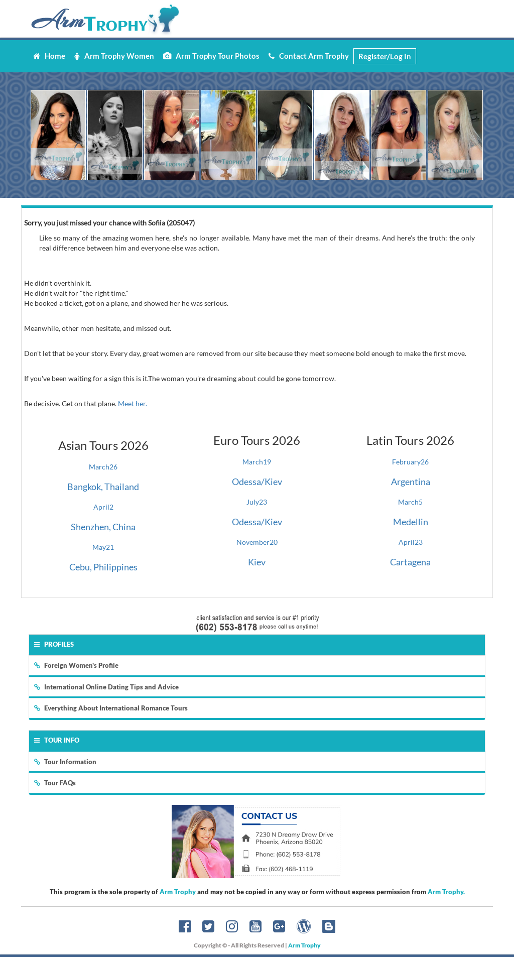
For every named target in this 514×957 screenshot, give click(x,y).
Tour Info (56, 740)
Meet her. (132, 403)
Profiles (54, 644)
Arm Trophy (178, 892)
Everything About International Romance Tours (111, 708)
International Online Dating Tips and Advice (106, 687)
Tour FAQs (55, 783)
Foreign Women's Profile (76, 665)
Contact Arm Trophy (309, 55)
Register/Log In (384, 56)
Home (49, 55)
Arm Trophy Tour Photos (211, 55)
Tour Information (65, 762)
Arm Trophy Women (114, 55)
